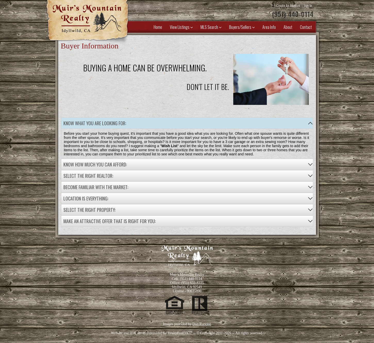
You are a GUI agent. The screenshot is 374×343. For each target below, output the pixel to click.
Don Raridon (201, 324)
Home (158, 27)
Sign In (307, 5)
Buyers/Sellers (242, 27)
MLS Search (211, 27)
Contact (306, 27)
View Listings (181, 27)
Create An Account (288, 5)
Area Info (269, 27)
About (288, 27)
